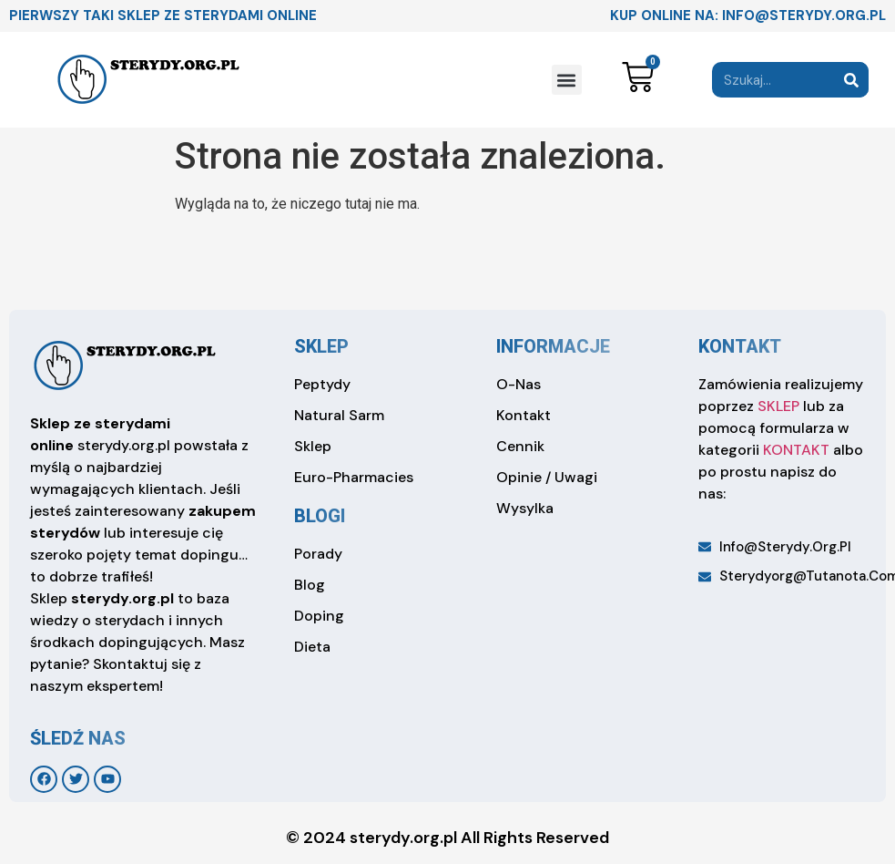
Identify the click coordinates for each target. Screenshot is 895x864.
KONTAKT (796, 449)
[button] (567, 80)
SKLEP (778, 406)
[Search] (851, 80)
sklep (321, 346)
